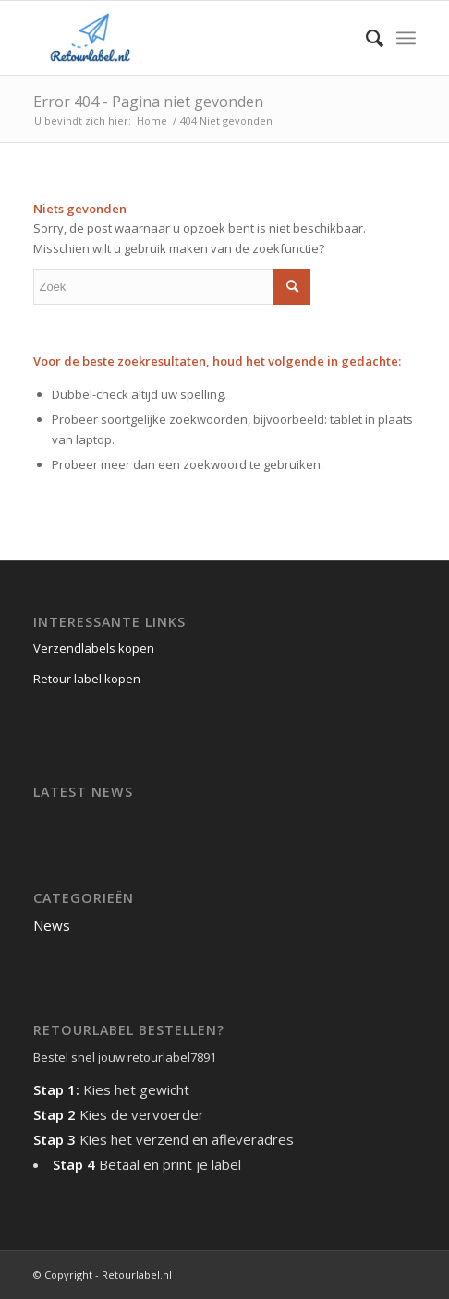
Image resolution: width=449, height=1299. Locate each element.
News (51, 925)
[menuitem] (365, 38)
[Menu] (406, 38)
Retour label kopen (86, 678)
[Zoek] (365, 38)
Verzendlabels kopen (93, 648)
